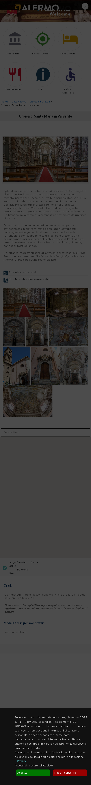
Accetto (22, 772)
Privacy (21, 761)
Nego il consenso (65, 772)
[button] (44, 495)
